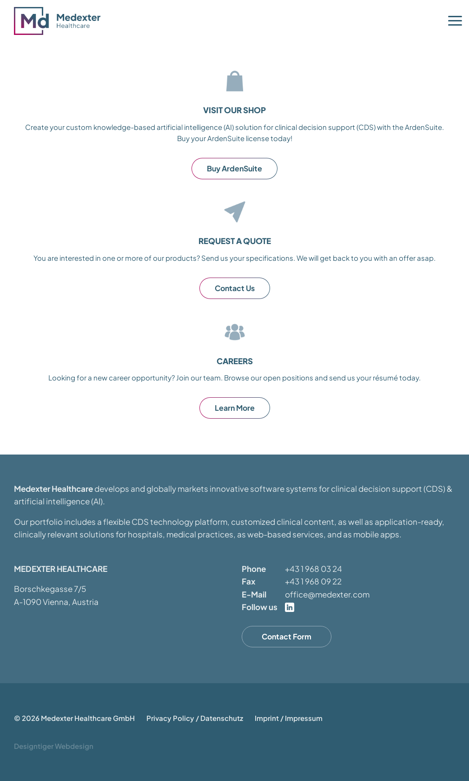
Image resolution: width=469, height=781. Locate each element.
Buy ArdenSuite (234, 168)
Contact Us (235, 288)
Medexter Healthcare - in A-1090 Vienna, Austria (60, 21)
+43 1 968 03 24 (313, 569)
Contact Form (286, 636)
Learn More (235, 408)
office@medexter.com (327, 594)
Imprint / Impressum (289, 717)
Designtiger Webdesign (53, 745)
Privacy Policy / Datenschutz (194, 717)
